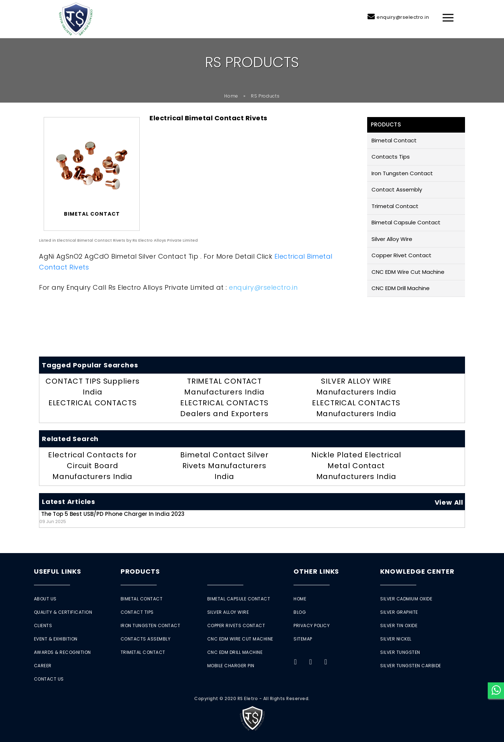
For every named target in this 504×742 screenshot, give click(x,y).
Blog (300, 612)
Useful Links (57, 571)
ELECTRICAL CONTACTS (92, 403)
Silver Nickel (396, 639)
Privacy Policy (312, 625)
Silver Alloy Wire (392, 239)
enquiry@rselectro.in (403, 17)
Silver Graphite (399, 612)
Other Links (316, 571)
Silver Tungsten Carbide (410, 666)
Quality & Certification (63, 612)
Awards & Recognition (62, 652)
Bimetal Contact (394, 140)
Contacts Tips (391, 156)
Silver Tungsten (400, 652)
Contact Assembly (397, 189)
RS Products (265, 96)
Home (231, 96)
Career (43, 666)
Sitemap (303, 639)
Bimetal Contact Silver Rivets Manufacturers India (224, 466)
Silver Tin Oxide (398, 625)
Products (140, 571)
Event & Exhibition (56, 639)
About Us (45, 599)
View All (449, 502)
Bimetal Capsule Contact (406, 222)
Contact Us (49, 679)
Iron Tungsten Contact (402, 173)
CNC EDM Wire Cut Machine (408, 272)
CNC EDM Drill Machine (401, 288)
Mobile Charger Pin (231, 666)
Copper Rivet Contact (401, 255)
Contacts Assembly (146, 639)
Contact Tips (137, 612)
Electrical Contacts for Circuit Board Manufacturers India (92, 466)
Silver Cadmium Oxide (406, 599)
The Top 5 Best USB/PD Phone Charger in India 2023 (111, 517)
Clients (43, 625)
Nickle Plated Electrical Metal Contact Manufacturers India (356, 466)
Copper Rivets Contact (236, 625)
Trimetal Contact (395, 206)
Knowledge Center (417, 571)
